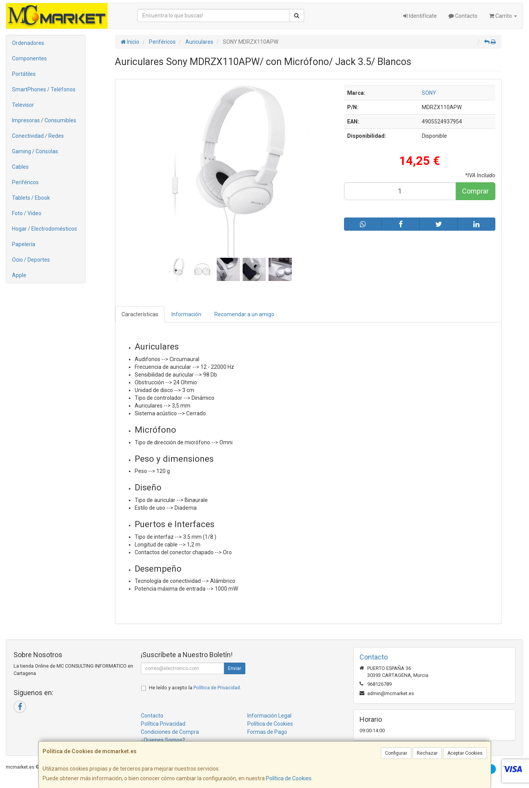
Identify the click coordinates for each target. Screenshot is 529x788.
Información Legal (269, 716)
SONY (429, 93)
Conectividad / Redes (38, 136)
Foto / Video (26, 213)
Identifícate (420, 16)
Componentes (29, 58)
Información (186, 314)
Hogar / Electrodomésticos (44, 229)
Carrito (503, 16)
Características (140, 314)
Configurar (396, 753)
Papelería (23, 244)
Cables (20, 167)
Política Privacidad (163, 724)
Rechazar (427, 753)
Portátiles (24, 74)
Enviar (234, 668)
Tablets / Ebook (31, 198)
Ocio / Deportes (31, 260)
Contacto (463, 16)
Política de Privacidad (216, 687)
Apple (19, 275)
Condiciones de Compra (170, 732)
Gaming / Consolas (35, 151)
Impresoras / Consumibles (44, 120)
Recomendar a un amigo (244, 314)
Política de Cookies (289, 778)
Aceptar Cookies (465, 753)
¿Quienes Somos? (163, 740)
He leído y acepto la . (195, 687)
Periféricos (25, 182)
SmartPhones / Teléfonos (43, 89)
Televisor (23, 105)
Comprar (475, 191)
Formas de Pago (267, 732)
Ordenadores (28, 43)
